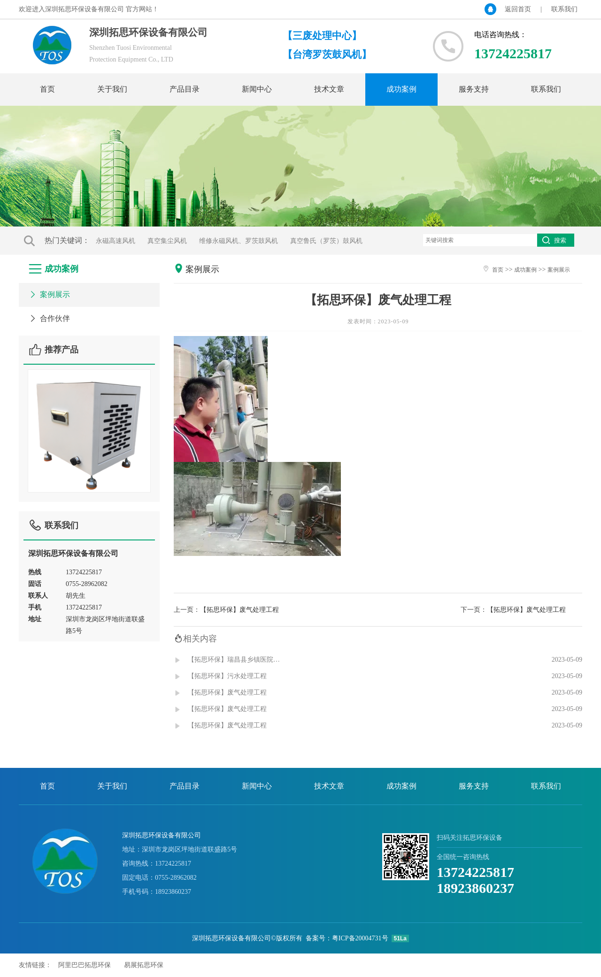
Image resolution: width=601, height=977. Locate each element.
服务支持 (474, 89)
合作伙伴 (49, 318)
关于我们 (112, 89)
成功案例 (401, 89)
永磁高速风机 (115, 240)
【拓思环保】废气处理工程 (239, 609)
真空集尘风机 (167, 240)
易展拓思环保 (143, 965)
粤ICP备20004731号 (360, 938)
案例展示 (49, 294)
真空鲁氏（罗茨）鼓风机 (326, 240)
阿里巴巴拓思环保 (84, 965)
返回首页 (518, 9)
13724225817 (475, 872)
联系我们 (564, 9)
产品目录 (185, 89)
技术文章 (329, 89)
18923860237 (475, 888)
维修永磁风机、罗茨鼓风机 (238, 240)
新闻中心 (257, 89)
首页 (47, 89)
